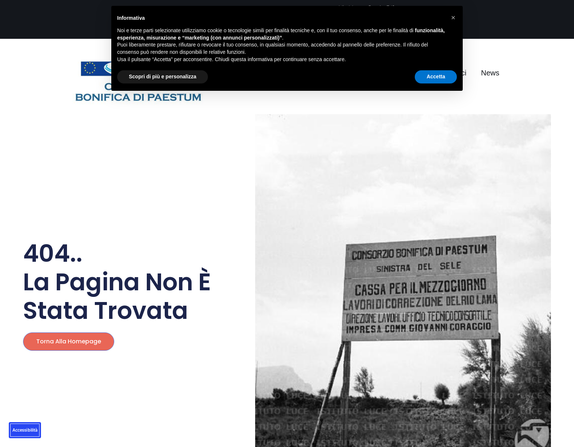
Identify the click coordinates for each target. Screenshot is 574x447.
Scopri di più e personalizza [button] (162, 76)
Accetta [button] (435, 76)
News (490, 73)
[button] (453, 17)
